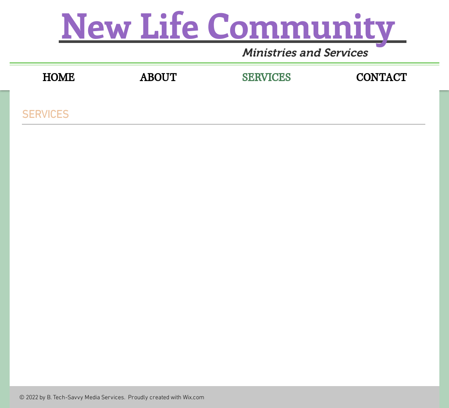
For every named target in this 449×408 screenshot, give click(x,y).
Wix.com (193, 397)
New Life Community (232, 24)
